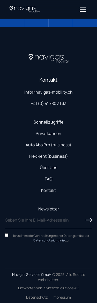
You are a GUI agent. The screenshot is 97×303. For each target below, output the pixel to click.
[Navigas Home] (24, 9)
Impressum (62, 297)
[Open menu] (83, 9)
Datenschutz (37, 297)
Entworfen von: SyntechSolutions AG (48, 287)
